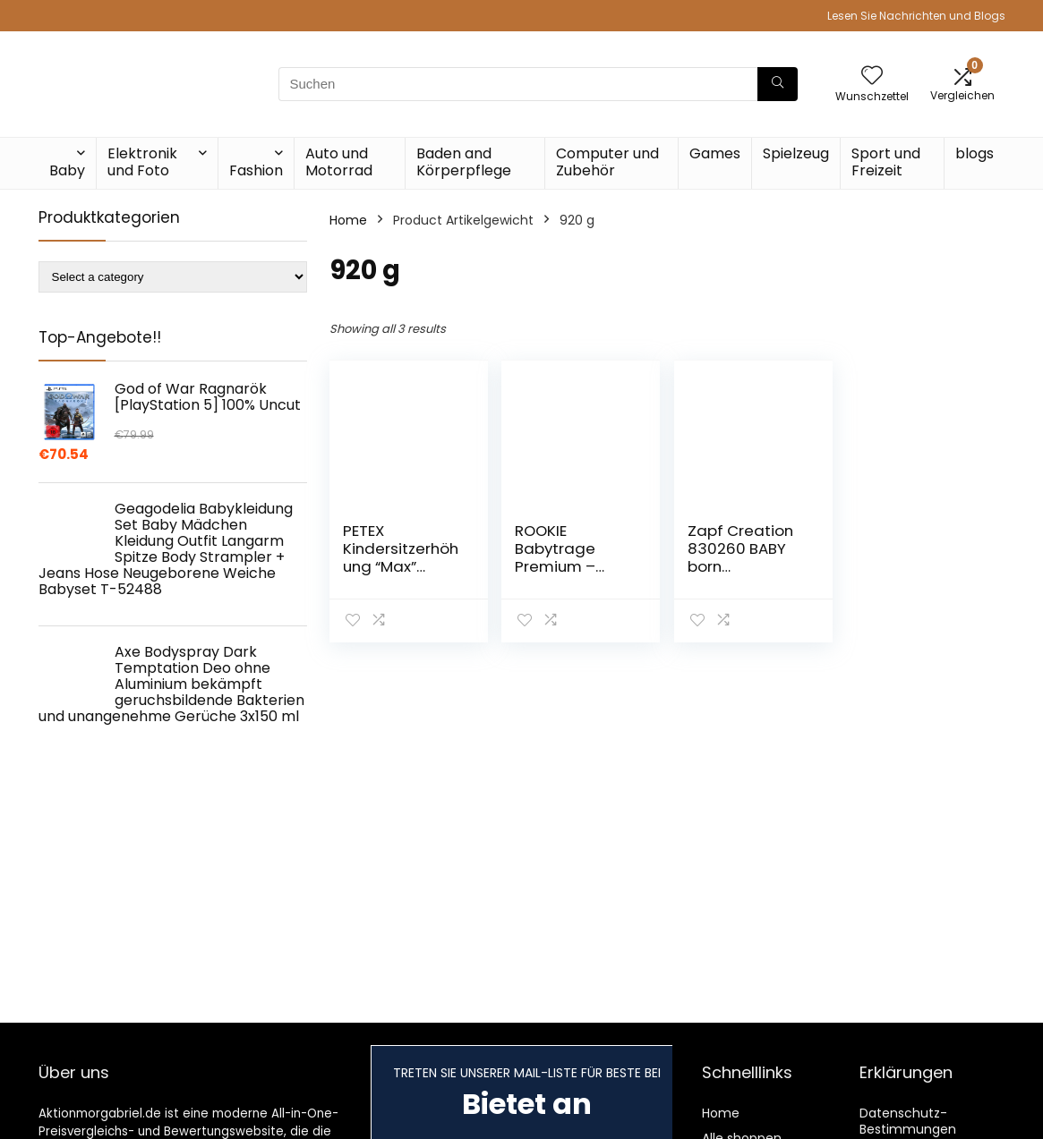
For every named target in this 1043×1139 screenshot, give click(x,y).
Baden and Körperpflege (463, 162)
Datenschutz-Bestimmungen (907, 1121)
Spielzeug (796, 153)
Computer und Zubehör (607, 162)
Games (714, 153)
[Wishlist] (872, 76)
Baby (67, 170)
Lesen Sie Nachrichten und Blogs (916, 15)
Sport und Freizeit (885, 162)
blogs (974, 153)
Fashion (256, 170)
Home (348, 220)
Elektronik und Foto (142, 162)
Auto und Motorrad (338, 162)
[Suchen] (777, 84)
